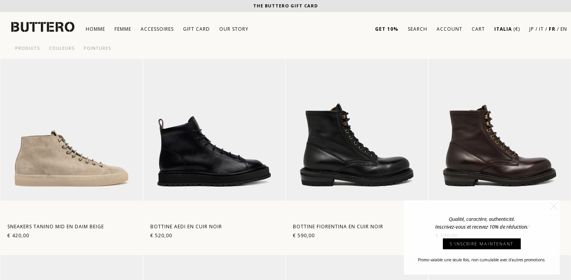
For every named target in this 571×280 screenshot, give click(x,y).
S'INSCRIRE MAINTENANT (481, 244)
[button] (554, 206)
